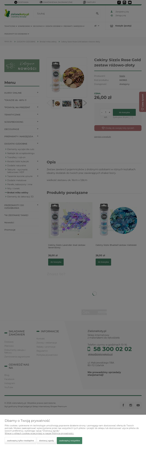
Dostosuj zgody (46, 440)
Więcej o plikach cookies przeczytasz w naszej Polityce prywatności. (39, 433)
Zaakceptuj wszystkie (69, 440)
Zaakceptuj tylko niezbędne (20, 440)
